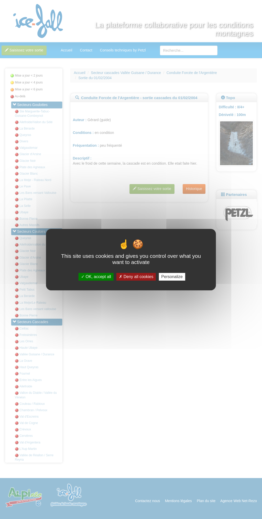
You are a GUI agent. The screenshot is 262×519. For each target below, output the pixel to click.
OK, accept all (96, 276)
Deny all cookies (136, 276)
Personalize (172, 276)
